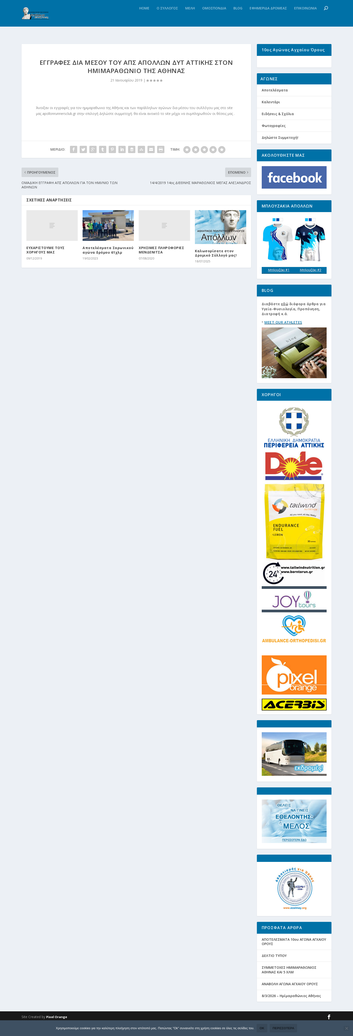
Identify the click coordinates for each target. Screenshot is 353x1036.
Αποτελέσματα (275, 103)
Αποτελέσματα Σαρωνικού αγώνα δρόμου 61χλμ (108, 251)
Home (144, 18)
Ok (262, 1028)
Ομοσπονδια (214, 18)
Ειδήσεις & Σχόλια (278, 127)
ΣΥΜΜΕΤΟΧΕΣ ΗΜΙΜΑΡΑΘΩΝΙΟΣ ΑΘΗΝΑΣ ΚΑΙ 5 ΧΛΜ (289, 983)
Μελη (190, 18)
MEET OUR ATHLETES (283, 335)
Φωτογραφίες (274, 139)
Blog (237, 18)
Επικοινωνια (305, 18)
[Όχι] (346, 1028)
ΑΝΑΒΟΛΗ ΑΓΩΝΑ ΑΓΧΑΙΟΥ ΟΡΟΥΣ (290, 997)
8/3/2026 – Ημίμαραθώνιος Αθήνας (291, 1009)
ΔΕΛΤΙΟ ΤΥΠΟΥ (274, 969)
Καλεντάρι (271, 115)
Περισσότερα (283, 1028)
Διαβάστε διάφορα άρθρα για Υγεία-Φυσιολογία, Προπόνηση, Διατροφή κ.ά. (294, 322)
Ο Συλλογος (167, 18)
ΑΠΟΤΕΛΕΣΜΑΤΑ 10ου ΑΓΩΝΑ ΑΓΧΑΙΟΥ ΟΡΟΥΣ (294, 955)
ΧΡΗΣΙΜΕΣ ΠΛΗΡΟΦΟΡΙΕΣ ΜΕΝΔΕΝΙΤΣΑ (161, 251)
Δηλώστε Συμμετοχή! (280, 151)
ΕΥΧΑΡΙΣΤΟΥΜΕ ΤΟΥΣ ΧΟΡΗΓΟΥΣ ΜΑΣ (45, 251)
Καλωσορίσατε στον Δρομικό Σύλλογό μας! (216, 255)
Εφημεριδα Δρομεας (268, 18)
